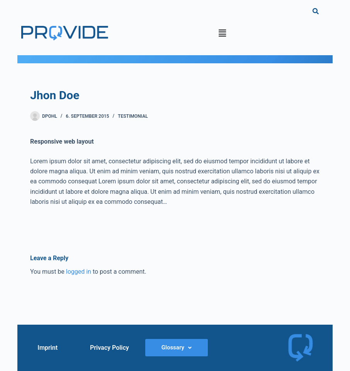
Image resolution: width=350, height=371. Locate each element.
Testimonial (133, 116)
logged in (78, 271)
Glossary (176, 347)
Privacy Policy (109, 347)
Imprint (47, 347)
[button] (222, 33)
